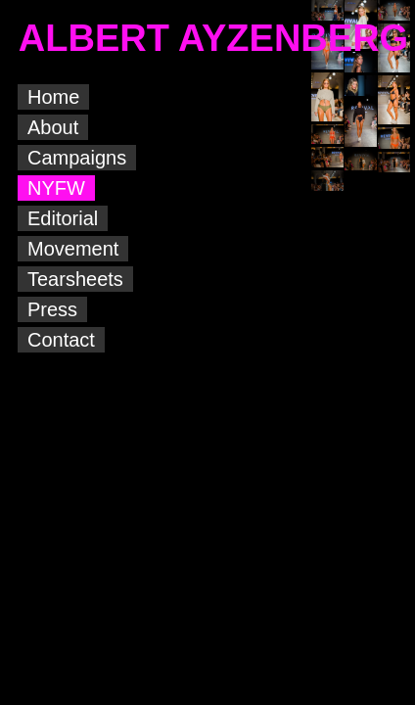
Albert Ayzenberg (259, 691)
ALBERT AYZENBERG (213, 38)
